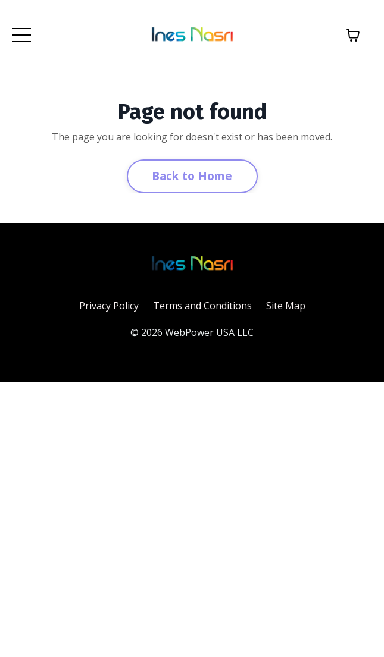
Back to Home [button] (192, 176)
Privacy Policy (109, 305)
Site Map (285, 305)
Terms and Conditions (202, 305)
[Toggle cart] (353, 35)
